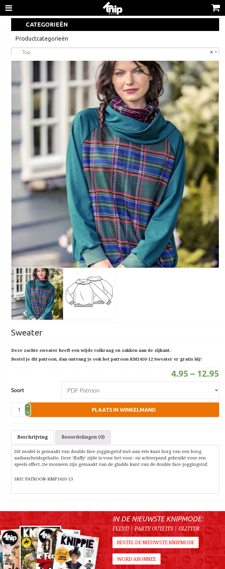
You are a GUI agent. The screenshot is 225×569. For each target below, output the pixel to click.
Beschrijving (32, 437)
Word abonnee (136, 559)
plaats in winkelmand (124, 410)
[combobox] (115, 52)
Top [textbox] (113, 52)
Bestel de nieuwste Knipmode (155, 542)
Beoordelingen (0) (83, 437)
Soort (17, 390)
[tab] (32, 437)
